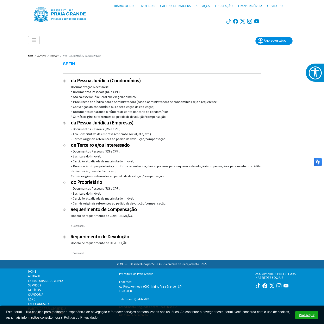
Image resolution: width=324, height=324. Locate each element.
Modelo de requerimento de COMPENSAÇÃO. (144, 223)
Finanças (54, 55)
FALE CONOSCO (38, 304)
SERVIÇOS (203, 6)
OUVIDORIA (275, 6)
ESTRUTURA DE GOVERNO (45, 281)
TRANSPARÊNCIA (250, 6)
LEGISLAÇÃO (224, 6)
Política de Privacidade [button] (81, 317)
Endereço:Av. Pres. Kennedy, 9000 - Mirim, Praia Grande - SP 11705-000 (150, 286)
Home (31, 55)
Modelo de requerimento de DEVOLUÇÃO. (144, 250)
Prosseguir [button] (306, 315)
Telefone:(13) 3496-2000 (134, 299)
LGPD (32, 299)
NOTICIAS (148, 6)
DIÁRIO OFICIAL (125, 6)
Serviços (41, 55)
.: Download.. (77, 226)
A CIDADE (34, 276)
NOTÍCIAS (34, 290)
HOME (32, 271)
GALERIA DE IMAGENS (175, 6)
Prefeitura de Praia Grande (136, 274)
